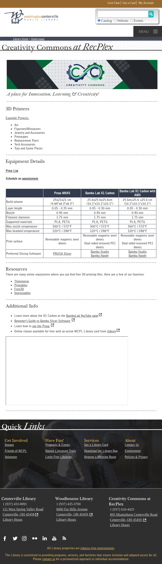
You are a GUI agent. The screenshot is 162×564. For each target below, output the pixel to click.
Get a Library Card (96, 445)
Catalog (106, 20)
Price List (12, 171)
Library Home (20, 38)
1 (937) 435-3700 (68, 504)
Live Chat (114, 3)
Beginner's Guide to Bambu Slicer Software (44, 321)
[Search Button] (151, 14)
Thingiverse (21, 281)
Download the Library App (101, 451)
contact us (48, 559)
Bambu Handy (100, 256)
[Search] (123, 14)
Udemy (113, 331)
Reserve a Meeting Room (100, 457)
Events (138, 20)
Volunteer (11, 457)
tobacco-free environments (97, 548)
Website (122, 20)
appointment (30, 179)
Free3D (19, 289)
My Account (146, 3)
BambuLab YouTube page (84, 316)
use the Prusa (43, 326)
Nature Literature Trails (60, 451)
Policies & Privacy (136, 457)
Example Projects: (17, 118)
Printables (20, 285)
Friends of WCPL (16, 451)
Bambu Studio (100, 252)
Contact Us (132, 445)
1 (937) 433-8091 (15, 504)
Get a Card (129, 3)
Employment (133, 451)
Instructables (22, 293)
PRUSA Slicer (62, 254)
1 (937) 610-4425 (122, 509)
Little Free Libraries (58, 457)
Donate (9, 445)
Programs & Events (57, 445)
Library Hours (12, 519)
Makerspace (37, 38)
